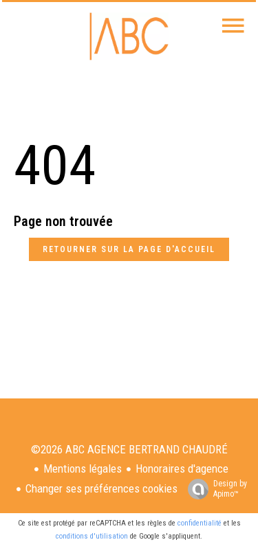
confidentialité (200, 523)
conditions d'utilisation (92, 536)
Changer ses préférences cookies (101, 488)
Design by (214, 489)
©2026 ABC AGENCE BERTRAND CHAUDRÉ (129, 449)
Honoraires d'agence (182, 468)
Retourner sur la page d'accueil (129, 249)
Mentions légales (82, 468)
